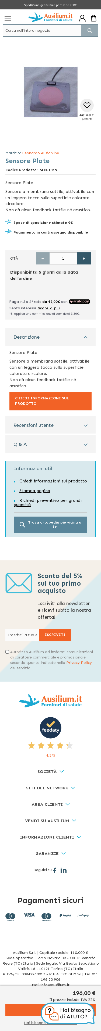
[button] (87, 110)
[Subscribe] (55, 635)
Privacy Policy (79, 662)
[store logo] (50, 17)
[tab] (50, 337)
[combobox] (50, 30)
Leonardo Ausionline (40, 153)
